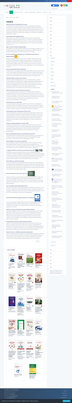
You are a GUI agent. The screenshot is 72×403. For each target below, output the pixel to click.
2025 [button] (51, 21)
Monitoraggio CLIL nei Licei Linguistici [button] (57, 154)
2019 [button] (51, 41)
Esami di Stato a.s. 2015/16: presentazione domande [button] (57, 199)
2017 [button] (51, 48)
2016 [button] (51, 52)
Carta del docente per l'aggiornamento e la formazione (20, 197)
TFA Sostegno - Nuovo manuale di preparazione (12, 331)
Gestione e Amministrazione (30, 12)
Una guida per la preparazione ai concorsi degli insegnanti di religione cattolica (21, 286)
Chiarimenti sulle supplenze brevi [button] (56, 97)
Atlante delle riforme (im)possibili (38, 331)
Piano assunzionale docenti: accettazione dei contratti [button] (57, 149)
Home (7, 17)
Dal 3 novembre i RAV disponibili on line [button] (57, 175)
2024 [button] (51, 24)
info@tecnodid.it (12, 394)
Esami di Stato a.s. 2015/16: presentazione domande (19, 232)
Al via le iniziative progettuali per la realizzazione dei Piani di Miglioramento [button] (57, 108)
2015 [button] (51, 55)
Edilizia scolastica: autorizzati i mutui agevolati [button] (56, 226)
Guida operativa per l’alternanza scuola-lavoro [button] (56, 136)
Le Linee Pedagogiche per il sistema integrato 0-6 (39, 353)
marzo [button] (52, 65)
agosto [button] (52, 82)
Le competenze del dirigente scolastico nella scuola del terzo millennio (38, 309)
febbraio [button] (53, 61)
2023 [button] (51, 28)
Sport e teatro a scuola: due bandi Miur (16, 47)
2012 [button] (51, 256)
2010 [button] (51, 263)
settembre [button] (53, 85)
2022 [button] (51, 31)
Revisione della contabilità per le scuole (16, 24)
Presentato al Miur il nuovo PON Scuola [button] (56, 211)
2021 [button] (51, 35)
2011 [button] (51, 260)
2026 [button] (51, 17)
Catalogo (7, 12)
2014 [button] (51, 250)
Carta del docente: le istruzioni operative (16, 173)
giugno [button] (52, 75)
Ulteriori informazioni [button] (34, 400)
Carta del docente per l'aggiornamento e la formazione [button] (57, 181)
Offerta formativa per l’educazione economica (18, 90)
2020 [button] (51, 38)
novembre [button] (53, 242)
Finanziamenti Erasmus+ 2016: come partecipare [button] (57, 193)
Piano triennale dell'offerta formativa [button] (57, 114)
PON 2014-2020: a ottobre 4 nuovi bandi (16, 78)
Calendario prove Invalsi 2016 (14, 102)
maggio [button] (52, 72)
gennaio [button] (53, 58)
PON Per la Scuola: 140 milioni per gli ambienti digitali (20, 209)
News (11, 12)
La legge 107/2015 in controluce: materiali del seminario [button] (57, 160)
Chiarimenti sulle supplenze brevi (15, 36)
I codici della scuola (11, 264)
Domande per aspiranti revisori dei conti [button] (57, 236)
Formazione (45, 12)
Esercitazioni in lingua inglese (38, 284)
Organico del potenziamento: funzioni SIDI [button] (55, 142)
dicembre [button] (53, 245)
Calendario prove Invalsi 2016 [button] (56, 130)
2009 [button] (51, 267)
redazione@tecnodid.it (13, 396)
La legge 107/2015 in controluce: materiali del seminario (20, 150)
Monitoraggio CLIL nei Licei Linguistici (16, 141)
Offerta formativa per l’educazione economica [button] (57, 125)
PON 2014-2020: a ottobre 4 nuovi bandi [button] (57, 119)
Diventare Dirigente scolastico (28, 308)
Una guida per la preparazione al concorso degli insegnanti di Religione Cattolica (12, 354)
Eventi (50, 12)
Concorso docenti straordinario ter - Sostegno (30, 285)
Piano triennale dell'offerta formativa (16, 69)
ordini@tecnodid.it (15, 395)
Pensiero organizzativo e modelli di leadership (12, 285)
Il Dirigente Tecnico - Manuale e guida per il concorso (30, 353)
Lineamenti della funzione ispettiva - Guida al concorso (21, 353)
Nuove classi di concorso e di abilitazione (32, 376)
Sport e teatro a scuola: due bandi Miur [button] (57, 102)
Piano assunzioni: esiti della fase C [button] (57, 232)
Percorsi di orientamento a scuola (38, 265)
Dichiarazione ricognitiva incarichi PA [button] (57, 216)
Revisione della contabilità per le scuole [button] (57, 92)
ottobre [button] (52, 89)
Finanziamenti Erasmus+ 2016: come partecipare (18, 221)
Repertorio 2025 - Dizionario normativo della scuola (21, 265)
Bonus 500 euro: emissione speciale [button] (56, 165)
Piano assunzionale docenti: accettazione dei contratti (20, 133)
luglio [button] (52, 78)
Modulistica (39, 12)
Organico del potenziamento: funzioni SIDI (17, 123)
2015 (14, 17)
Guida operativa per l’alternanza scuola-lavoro (18, 111)
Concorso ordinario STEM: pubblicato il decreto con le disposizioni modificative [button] (56, 272)
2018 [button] (51, 45)
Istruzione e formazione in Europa (12, 308)
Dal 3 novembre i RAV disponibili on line (16, 186)
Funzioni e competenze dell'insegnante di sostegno (20, 332)
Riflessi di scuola (18, 374)
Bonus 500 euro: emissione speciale (15, 161)
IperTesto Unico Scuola (18, 12)
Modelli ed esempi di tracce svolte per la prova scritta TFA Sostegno (21, 309)
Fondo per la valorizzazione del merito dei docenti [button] (56, 206)
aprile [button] (52, 68)
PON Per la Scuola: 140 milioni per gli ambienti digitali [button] (57, 187)
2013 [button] (51, 253)
